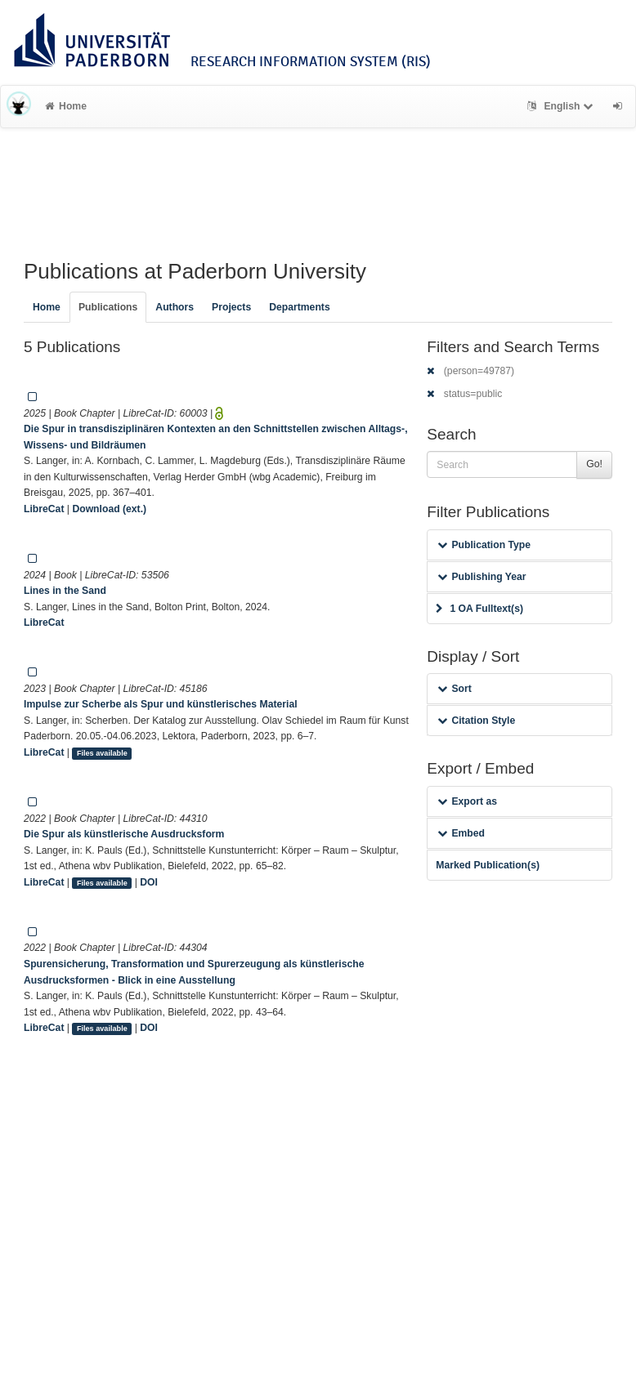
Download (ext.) (109, 509)
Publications (107, 307)
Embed (461, 833)
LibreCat (44, 509)
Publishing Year (481, 576)
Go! (594, 464)
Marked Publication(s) (488, 865)
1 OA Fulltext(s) (479, 608)
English (562, 106)
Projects (231, 307)
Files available (102, 753)
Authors (174, 307)
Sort (454, 688)
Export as (467, 801)
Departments (299, 307)
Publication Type (484, 545)
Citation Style (476, 720)
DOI (149, 882)
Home (66, 106)
